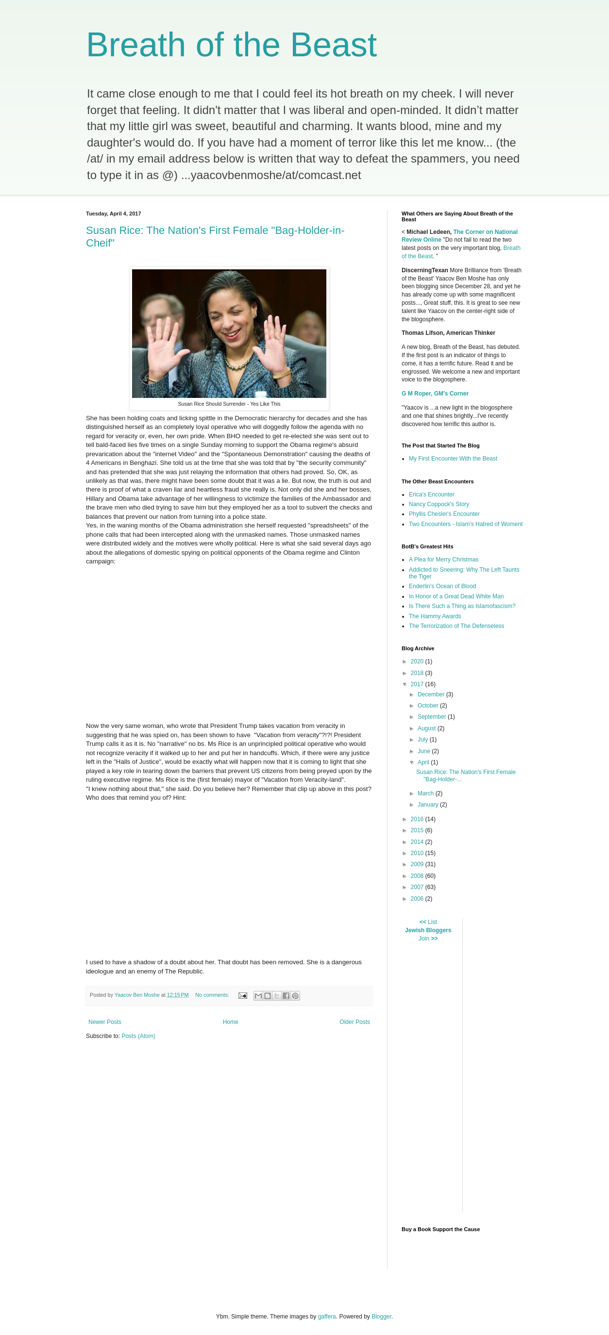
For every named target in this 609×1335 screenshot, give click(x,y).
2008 (418, 876)
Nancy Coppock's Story (439, 504)
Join (424, 938)
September (433, 716)
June (425, 751)
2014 (418, 842)
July (424, 739)
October (429, 705)
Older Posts (354, 1022)
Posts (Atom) (138, 1036)
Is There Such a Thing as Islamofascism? (462, 606)
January (429, 804)
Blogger (381, 1316)
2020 (418, 661)
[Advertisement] (529, 1063)
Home (230, 1022)
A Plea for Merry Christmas (443, 559)
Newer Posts (104, 1022)
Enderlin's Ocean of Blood (442, 586)
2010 (418, 853)
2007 (418, 887)
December (432, 694)
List (432, 922)
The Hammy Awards (435, 616)
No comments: (213, 995)
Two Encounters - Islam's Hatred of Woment (466, 524)
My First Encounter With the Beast (453, 458)
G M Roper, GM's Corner (435, 393)
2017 (418, 684)
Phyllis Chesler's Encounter (444, 514)
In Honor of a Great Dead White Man (456, 596)
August (428, 728)
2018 (418, 673)
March (427, 793)
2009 (418, 864)
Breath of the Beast (231, 45)
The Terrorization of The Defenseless (456, 626)
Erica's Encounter (432, 494)
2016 (418, 819)
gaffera (327, 1316)
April (424, 762)
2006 (418, 898)
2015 (418, 830)
